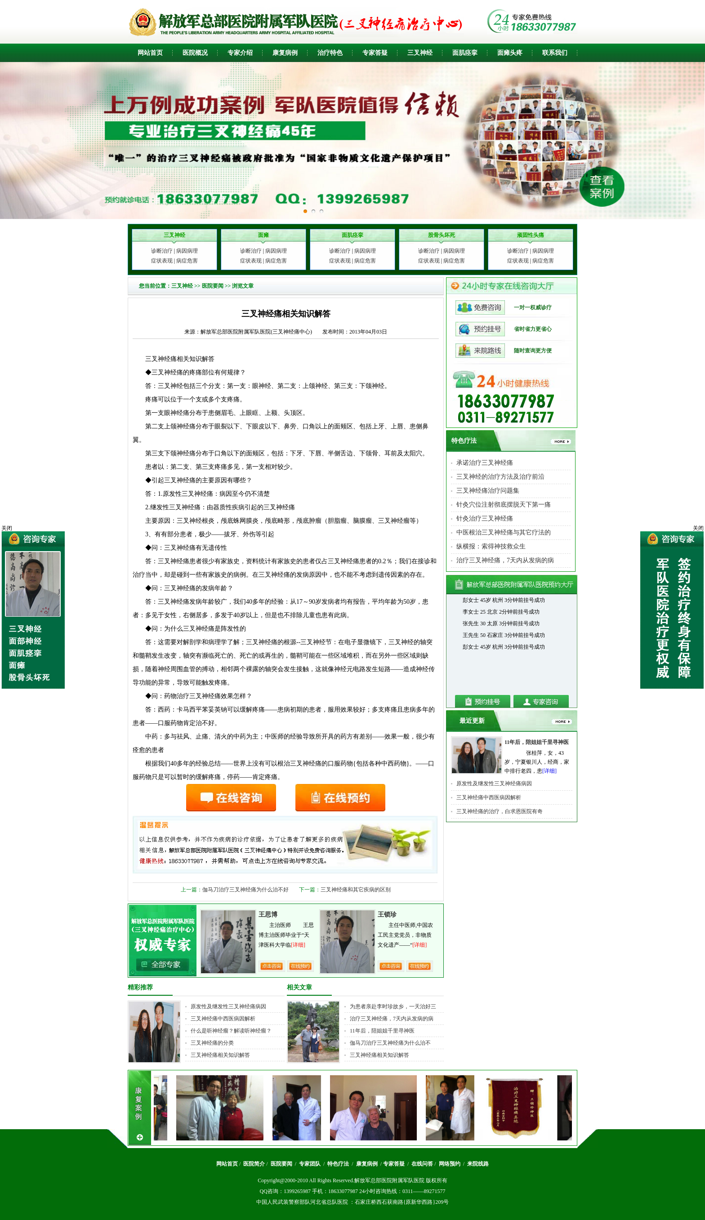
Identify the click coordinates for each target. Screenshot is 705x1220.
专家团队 (310, 1164)
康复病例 (285, 52)
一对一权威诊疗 (503, 307)
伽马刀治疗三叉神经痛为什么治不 (390, 1043)
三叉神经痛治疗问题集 (487, 490)
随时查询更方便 (503, 350)
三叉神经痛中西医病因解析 (223, 1018)
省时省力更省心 (503, 329)
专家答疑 (375, 52)
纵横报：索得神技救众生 (491, 546)
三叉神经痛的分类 (212, 1043)
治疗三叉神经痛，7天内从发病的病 (391, 1018)
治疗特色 (330, 52)
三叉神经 (420, 52)
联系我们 (554, 52)
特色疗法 (464, 440)
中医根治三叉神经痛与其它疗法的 (503, 532)
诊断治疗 (162, 251)
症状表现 (162, 261)
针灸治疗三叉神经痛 (484, 518)
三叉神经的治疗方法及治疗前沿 (500, 476)
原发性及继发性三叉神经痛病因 (228, 1006)
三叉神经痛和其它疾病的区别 (356, 889)
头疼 (516, 52)
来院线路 (477, 1164)
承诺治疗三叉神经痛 (484, 462)
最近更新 (472, 720)
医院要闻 (212, 286)
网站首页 (150, 52)
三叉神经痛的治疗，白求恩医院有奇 (499, 811)
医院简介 (254, 1164)
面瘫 (503, 52)
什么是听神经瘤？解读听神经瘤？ (231, 1031)
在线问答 (422, 1164)
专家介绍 (240, 52)
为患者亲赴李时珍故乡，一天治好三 (393, 1006)
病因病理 (187, 251)
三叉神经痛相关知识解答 (220, 1055)
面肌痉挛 (464, 52)
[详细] (298, 945)
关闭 (698, 528)
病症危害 (187, 261)
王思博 (268, 914)
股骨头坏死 (441, 235)
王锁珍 (387, 914)
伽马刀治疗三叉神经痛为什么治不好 (245, 889)
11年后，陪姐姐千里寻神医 (382, 1031)
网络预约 (450, 1164)
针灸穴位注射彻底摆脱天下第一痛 (503, 504)
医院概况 (195, 52)
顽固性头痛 (530, 235)
